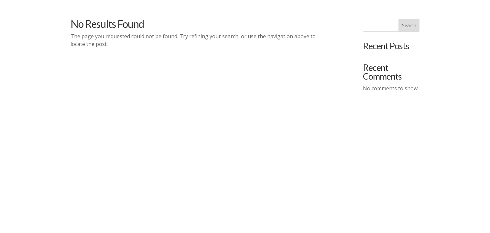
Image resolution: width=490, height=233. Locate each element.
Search (409, 25)
